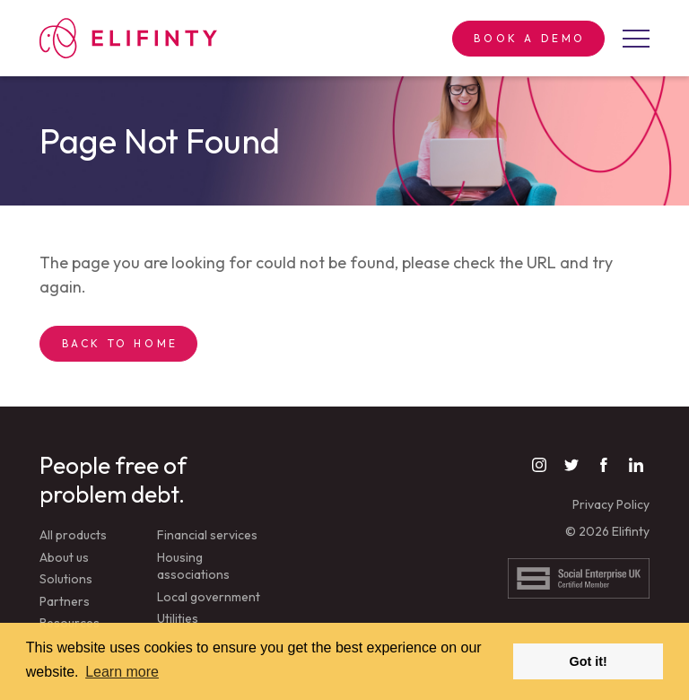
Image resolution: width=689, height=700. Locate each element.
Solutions (65, 579)
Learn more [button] (122, 671)
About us (64, 557)
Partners (64, 601)
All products (73, 535)
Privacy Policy (611, 504)
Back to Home (120, 343)
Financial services (207, 535)
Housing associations (193, 566)
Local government (208, 597)
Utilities (177, 618)
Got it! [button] (588, 661)
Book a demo (530, 38)
